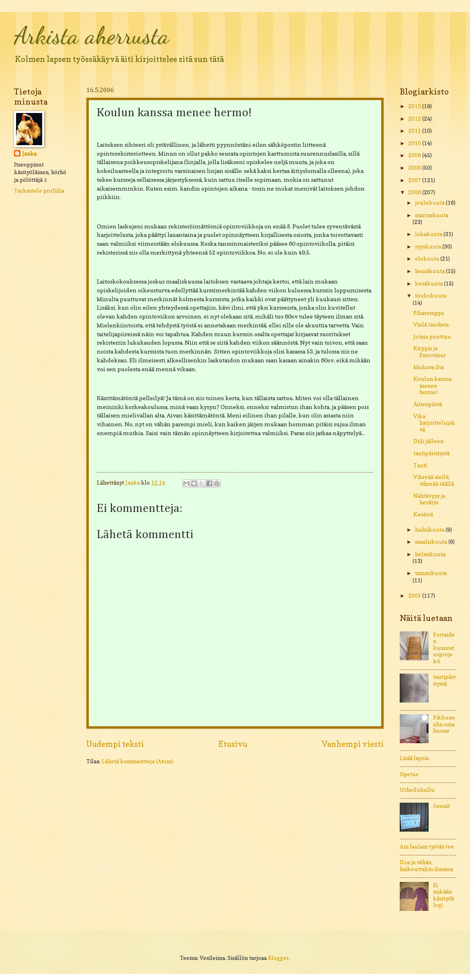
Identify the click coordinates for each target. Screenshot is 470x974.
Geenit (441, 806)
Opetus (409, 774)
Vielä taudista (431, 324)
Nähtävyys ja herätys (429, 499)
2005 (415, 595)
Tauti (420, 465)
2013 (415, 106)
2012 (415, 118)
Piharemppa (428, 313)
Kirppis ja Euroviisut (429, 351)
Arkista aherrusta (91, 35)
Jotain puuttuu (432, 336)
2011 (415, 130)
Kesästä (423, 514)
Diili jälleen (428, 441)
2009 (415, 155)
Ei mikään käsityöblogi (443, 895)
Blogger (278, 958)
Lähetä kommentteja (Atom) (137, 761)
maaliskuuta (431, 541)
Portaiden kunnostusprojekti (444, 647)
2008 (415, 167)
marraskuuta (431, 215)
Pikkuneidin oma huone (444, 724)
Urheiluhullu (417, 790)
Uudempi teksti (115, 744)
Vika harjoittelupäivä (434, 423)
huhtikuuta (430, 529)
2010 (415, 143)
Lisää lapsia (414, 758)
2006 (415, 192)
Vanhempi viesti (353, 744)
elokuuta (427, 258)
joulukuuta (430, 202)
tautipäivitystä (431, 453)
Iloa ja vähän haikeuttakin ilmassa (426, 865)
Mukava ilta (428, 367)
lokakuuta (429, 234)
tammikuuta (431, 573)
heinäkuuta (430, 271)
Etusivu (232, 744)
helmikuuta (430, 554)
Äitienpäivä (427, 404)
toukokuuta (430, 295)
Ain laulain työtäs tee (427, 846)
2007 (415, 180)
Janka (29, 153)
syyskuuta (428, 246)
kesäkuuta (429, 283)
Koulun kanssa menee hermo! (432, 385)
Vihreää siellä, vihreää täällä (433, 480)
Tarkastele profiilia (39, 190)
